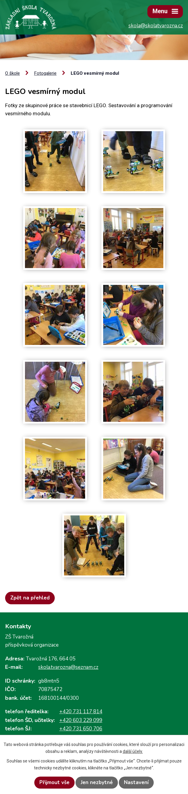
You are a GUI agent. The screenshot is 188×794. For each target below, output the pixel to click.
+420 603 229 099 (80, 720)
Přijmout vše (54, 782)
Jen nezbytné (97, 782)
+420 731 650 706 (80, 728)
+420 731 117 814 (80, 711)
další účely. (133, 751)
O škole (12, 73)
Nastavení (136, 782)
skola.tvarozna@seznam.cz (68, 667)
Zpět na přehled (30, 597)
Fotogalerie (45, 73)
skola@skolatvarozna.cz (155, 25)
